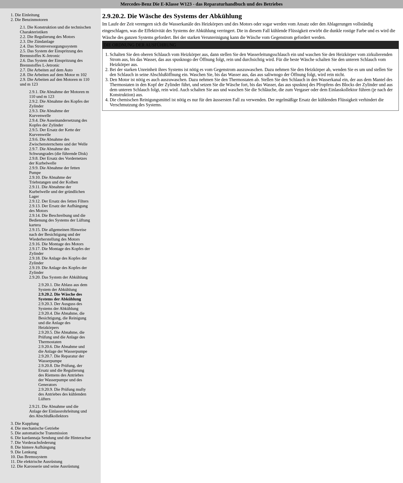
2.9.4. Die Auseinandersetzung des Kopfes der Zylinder (58, 122)
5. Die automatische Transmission (39, 433)
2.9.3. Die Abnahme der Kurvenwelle (49, 113)
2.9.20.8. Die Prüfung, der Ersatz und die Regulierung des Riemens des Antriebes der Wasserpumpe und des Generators (61, 375)
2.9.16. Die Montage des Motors (56, 244)
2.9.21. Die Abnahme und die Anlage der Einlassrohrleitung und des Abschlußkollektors (58, 411)
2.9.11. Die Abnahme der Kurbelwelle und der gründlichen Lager (57, 192)
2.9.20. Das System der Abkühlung (58, 277)
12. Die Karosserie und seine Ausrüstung (45, 466)
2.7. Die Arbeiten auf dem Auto (46, 70)
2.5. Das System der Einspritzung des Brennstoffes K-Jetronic (51, 53)
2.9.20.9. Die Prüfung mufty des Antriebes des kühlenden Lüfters (62, 394)
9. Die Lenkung (24, 452)
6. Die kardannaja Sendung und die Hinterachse (51, 437)
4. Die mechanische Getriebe (35, 428)
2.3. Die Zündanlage (37, 41)
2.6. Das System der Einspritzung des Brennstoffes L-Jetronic (51, 62)
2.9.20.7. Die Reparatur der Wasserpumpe (61, 358)
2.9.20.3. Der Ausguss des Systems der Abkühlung (60, 306)
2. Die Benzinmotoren (29, 19)
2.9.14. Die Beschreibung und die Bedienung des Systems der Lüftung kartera (59, 220)
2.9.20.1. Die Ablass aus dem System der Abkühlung (62, 287)
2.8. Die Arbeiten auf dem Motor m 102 (53, 74)
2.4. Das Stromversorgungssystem (48, 46)
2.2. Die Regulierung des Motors (47, 36)
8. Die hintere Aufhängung (33, 447)
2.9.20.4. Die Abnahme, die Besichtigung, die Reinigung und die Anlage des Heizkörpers (62, 320)
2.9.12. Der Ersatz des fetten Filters (58, 201)
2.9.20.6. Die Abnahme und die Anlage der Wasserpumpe (62, 349)
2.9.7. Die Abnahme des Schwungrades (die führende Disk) (58, 151)
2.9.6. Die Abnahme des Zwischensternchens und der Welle (58, 141)
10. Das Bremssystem (29, 456)
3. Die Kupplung (25, 423)
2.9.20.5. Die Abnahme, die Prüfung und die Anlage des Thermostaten (61, 337)
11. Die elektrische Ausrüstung (36, 461)
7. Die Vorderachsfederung (33, 442)
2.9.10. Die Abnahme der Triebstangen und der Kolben (53, 179)
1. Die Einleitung (25, 15)
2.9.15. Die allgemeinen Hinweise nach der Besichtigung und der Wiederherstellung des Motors (57, 234)
